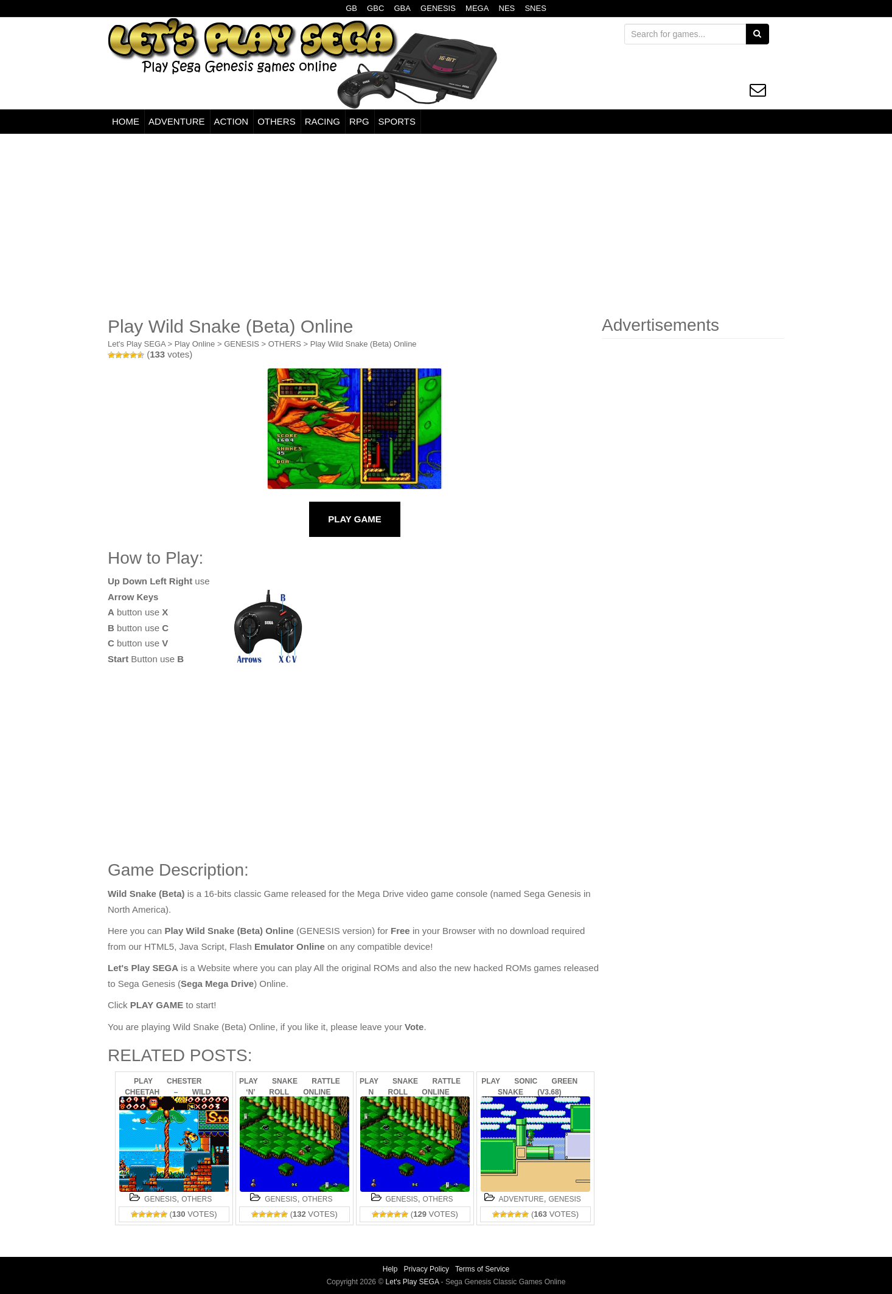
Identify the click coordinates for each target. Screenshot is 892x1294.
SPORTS (397, 121)
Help (390, 1269)
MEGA (477, 8)
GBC (375, 8)
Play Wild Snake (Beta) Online (363, 343)
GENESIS (438, 8)
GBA (402, 8)
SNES (535, 8)
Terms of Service (482, 1269)
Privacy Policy (426, 1269)
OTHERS (276, 121)
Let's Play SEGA (137, 343)
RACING (322, 121)
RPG (359, 121)
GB (351, 8)
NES (507, 8)
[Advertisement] (446, 225)
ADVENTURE (176, 121)
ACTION (231, 121)
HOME (125, 121)
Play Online (195, 343)
